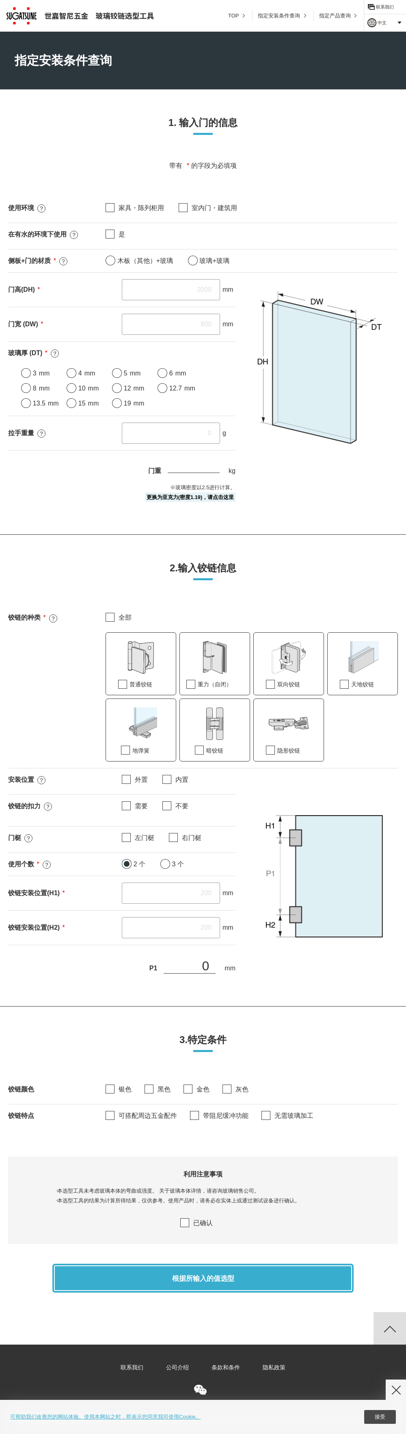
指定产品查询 (337, 16)
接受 (380, 1417)
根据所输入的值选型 (203, 1282)
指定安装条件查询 (282, 16)
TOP (236, 16)
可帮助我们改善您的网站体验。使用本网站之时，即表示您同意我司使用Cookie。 (105, 1417)
